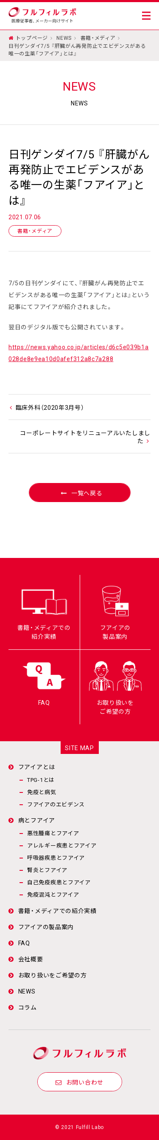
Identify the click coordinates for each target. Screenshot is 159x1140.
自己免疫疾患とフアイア (59, 882)
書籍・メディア (98, 37)
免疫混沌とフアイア (53, 894)
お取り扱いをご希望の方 (52, 975)
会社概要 (30, 959)
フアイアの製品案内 (46, 926)
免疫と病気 (41, 792)
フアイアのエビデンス (56, 804)
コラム (27, 1007)
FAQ (24, 942)
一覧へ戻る (79, 493)
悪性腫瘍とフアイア (53, 833)
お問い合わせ (79, 1082)
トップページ (32, 37)
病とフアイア (36, 820)
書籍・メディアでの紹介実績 (57, 910)
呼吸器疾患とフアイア (56, 857)
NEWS (64, 37)
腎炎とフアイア (47, 870)
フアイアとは (36, 766)
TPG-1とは (41, 780)
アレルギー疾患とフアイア (61, 845)
